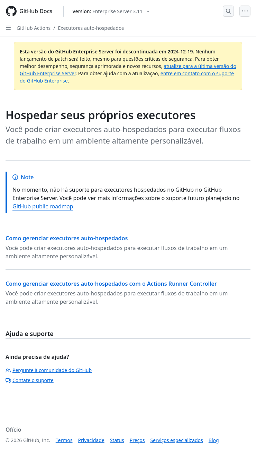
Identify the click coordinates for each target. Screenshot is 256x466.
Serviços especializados (176, 440)
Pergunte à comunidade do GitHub (49, 370)
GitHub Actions (34, 28)
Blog (214, 440)
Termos (64, 440)
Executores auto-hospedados (91, 28)
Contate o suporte (30, 380)
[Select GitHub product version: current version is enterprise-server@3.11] (111, 11)
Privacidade (91, 440)
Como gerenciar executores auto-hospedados (67, 238)
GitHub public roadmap (42, 206)
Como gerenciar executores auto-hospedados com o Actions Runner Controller (111, 283)
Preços (137, 440)
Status (117, 440)
